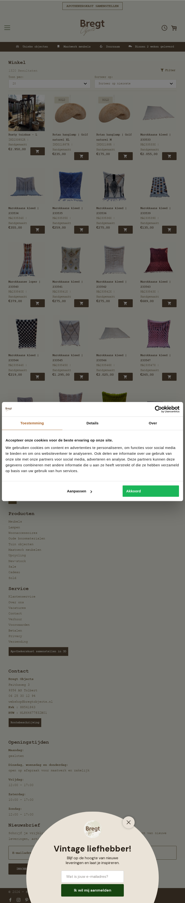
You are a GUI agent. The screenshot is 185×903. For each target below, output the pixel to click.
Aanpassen (79, 491)
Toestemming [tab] (32, 423)
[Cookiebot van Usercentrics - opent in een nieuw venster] (158, 409)
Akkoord (133, 491)
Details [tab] (92, 423)
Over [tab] (153, 423)
